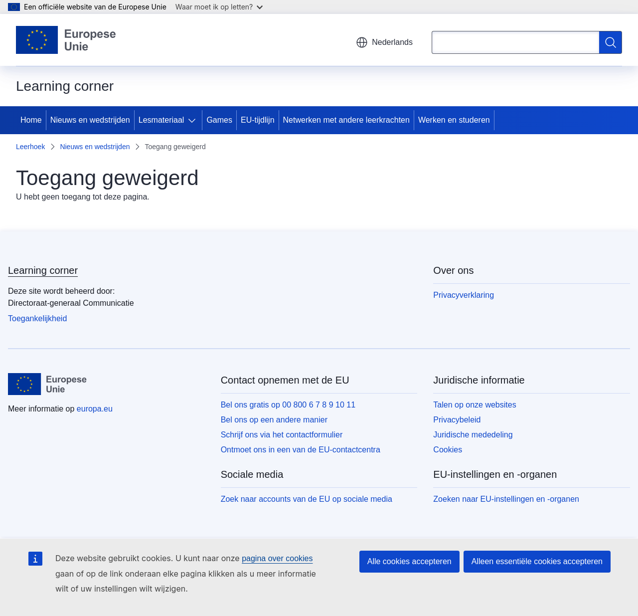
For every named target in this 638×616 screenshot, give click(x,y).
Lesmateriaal (161, 120)
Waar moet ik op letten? (219, 6)
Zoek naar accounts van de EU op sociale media (306, 499)
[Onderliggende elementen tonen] (194, 120)
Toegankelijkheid (37, 318)
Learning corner (43, 270)
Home (31, 120)
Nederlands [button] (384, 42)
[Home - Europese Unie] (66, 40)
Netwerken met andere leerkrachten (346, 120)
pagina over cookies (277, 558)
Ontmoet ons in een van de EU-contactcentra (300, 449)
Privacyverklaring (463, 295)
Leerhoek (30, 147)
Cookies (447, 449)
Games (219, 120)
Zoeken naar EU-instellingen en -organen (506, 499)
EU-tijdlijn (258, 120)
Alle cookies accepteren (409, 561)
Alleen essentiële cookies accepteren (537, 561)
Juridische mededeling (472, 434)
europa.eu (95, 409)
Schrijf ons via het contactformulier (282, 434)
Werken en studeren (454, 120)
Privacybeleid (456, 419)
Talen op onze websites (474, 405)
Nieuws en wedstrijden (90, 120)
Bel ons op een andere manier (274, 419)
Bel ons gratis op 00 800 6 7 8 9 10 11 (288, 405)
